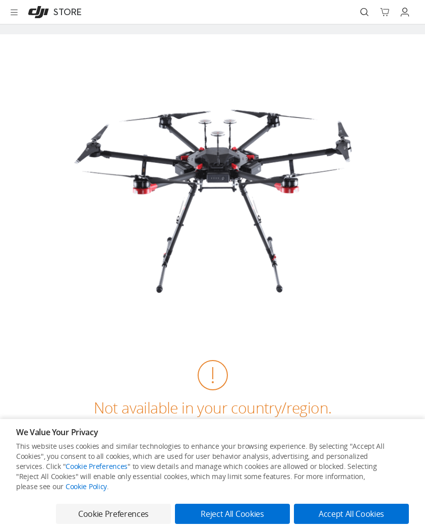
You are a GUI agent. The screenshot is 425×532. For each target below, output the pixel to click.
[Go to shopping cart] (385, 12)
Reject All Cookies (232, 513)
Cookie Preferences (97, 466)
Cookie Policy (86, 486)
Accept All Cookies (351, 513)
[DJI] (52, 12)
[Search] (364, 12)
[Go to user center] (405, 12)
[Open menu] (14, 12)
